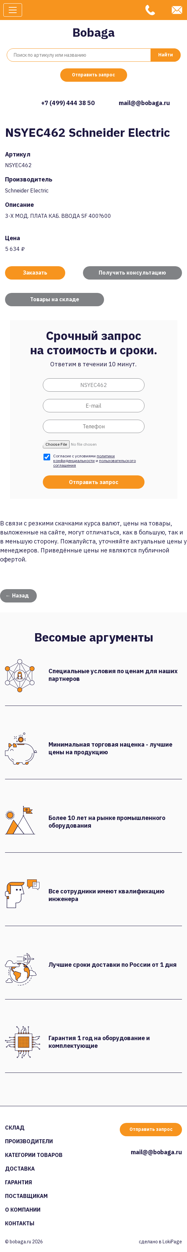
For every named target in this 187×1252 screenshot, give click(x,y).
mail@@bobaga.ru (144, 103)
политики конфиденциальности (84, 458)
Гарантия (18, 1182)
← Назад (17, 595)
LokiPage (172, 1242)
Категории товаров (34, 1155)
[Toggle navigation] (12, 10)
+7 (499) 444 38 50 (68, 103)
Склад (14, 1127)
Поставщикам (26, 1196)
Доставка (20, 1168)
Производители (29, 1141)
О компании (22, 1209)
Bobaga (93, 32)
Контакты (19, 1223)
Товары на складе (54, 299)
